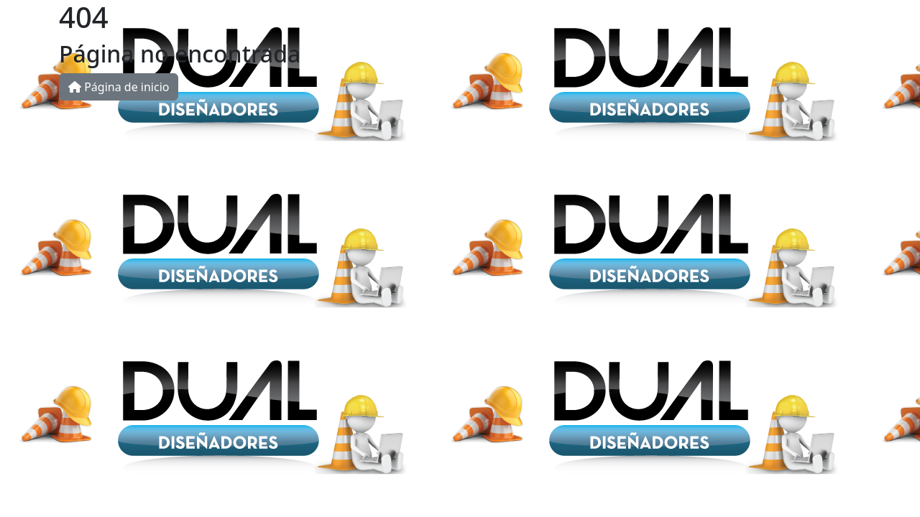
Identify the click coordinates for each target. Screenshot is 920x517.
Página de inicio (118, 87)
